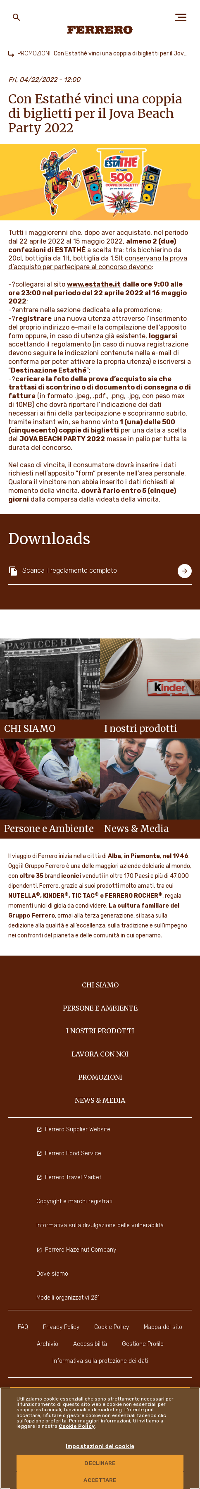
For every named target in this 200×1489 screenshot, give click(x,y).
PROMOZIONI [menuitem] (100, 1077)
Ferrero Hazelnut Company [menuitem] (76, 1249)
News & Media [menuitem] (100, 1100)
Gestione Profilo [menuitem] (143, 1344)
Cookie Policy (77, 1426)
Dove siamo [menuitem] (52, 1273)
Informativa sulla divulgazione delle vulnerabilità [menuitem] (100, 1225)
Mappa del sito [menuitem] (163, 1327)
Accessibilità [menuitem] (90, 1344)
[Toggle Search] (16, 17)
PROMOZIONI (33, 53)
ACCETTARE (99, 1480)
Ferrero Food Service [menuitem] (68, 1153)
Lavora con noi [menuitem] (100, 1054)
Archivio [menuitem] (47, 1344)
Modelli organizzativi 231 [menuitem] (68, 1297)
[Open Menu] (183, 17)
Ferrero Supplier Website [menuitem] (73, 1129)
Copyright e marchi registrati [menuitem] (74, 1201)
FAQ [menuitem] (23, 1327)
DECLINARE (99, 1463)
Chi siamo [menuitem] (100, 985)
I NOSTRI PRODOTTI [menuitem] (100, 1031)
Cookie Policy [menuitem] (111, 1327)
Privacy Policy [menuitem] (61, 1327)
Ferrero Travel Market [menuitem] (68, 1177)
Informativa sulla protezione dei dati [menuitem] (100, 1361)
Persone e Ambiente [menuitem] (100, 1008)
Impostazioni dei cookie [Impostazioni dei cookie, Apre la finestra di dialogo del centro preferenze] (100, 1446)
